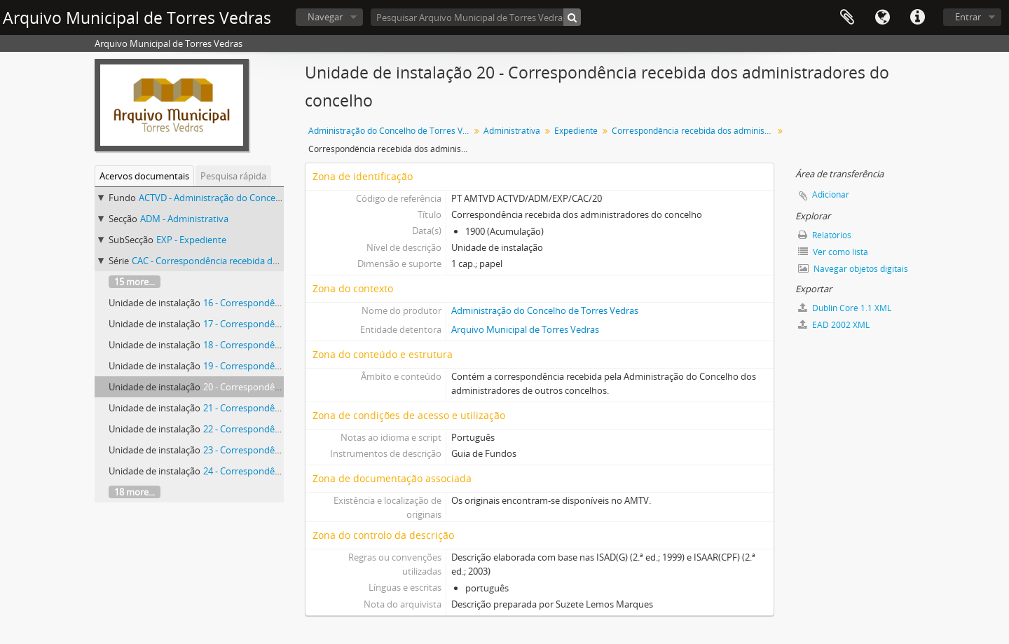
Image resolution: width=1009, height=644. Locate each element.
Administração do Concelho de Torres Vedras (390, 131)
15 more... (134, 281)
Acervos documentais (144, 176)
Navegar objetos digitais (853, 269)
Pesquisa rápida (233, 176)
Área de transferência (847, 17)
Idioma (882, 17)
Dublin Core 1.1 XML (844, 308)
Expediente (576, 131)
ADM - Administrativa (184, 218)
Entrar (968, 17)
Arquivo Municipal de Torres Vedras (525, 329)
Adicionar (830, 194)
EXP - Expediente (191, 239)
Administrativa (511, 131)
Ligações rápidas (917, 17)
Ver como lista (833, 252)
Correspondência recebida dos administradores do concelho (694, 131)
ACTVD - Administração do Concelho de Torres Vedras (250, 197)
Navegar (325, 17)
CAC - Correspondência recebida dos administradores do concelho (269, 260)
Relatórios (824, 235)
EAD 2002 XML (834, 325)
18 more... (134, 492)
